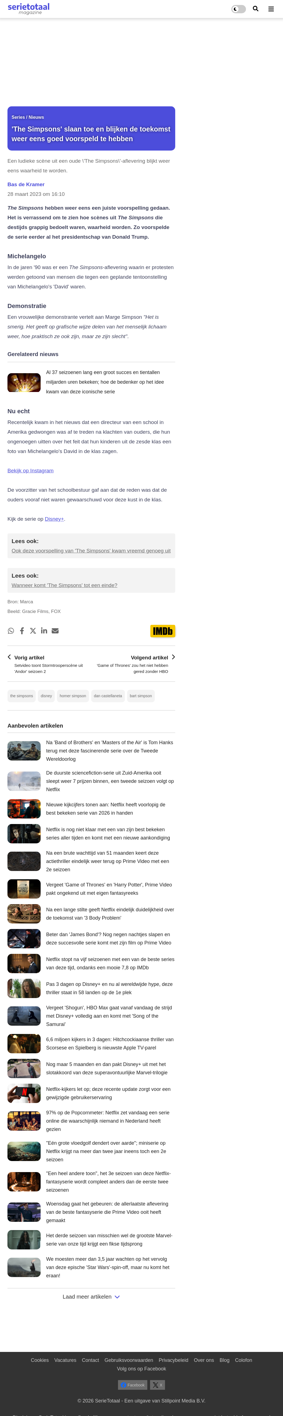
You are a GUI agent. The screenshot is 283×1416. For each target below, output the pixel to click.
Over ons (204, 1360)
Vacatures (65, 1360)
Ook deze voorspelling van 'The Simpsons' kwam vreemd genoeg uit (91, 551)
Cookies (40, 1360)
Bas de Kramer (25, 184)
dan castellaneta (108, 696)
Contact (90, 1360)
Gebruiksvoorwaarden (128, 1360)
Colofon (243, 1360)
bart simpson (141, 696)
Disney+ (54, 519)
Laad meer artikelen (91, 1297)
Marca (26, 601)
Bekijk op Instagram (30, 470)
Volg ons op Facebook (141, 1369)
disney (46, 696)
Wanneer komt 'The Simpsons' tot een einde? (64, 585)
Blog (224, 1360)
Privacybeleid (173, 1360)
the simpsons (21, 696)
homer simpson (73, 696)
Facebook (133, 1385)
